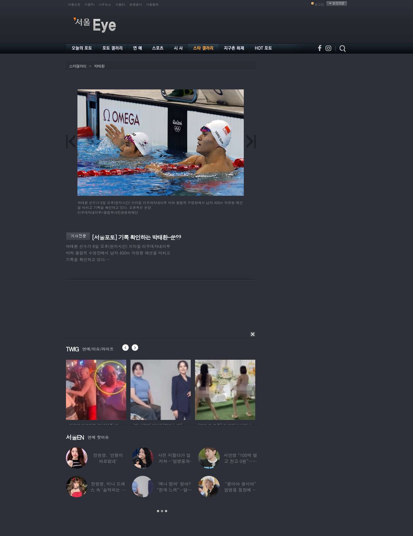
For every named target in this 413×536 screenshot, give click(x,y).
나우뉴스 (105, 4)
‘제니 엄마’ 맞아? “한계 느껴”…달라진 (174, 490)
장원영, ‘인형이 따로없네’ (108, 458)
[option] (96, 389)
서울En (120, 4)
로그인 (319, 4)
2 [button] (162, 511)
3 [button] (166, 511)
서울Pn (90, 4)
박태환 (99, 66)
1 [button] (158, 511)
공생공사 (135, 4)
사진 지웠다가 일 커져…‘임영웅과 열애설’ (174, 461)
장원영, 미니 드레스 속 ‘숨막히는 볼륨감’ (108, 490)
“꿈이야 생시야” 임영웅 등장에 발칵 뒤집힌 (240, 490)
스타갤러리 (77, 66)
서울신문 (74, 4)
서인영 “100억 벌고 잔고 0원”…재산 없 (240, 461)
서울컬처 (152, 4)
